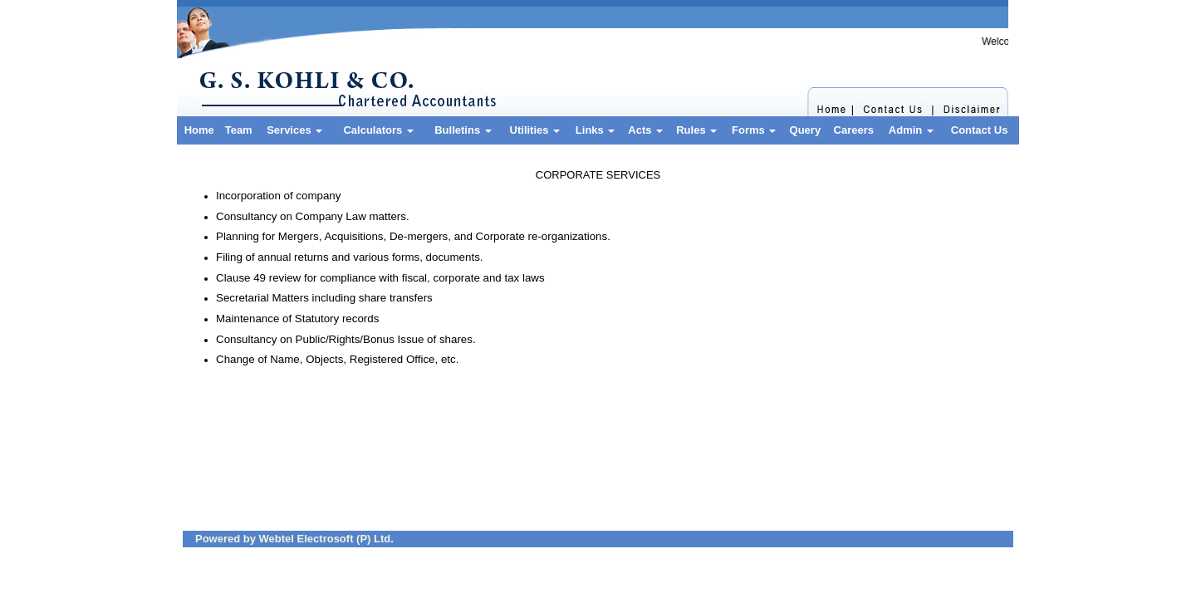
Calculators (378, 130)
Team (238, 130)
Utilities (535, 130)
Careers (854, 130)
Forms (754, 130)
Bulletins (463, 130)
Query (805, 130)
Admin (911, 130)
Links (595, 130)
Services (294, 130)
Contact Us (979, 130)
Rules (696, 130)
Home (199, 130)
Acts (645, 130)
